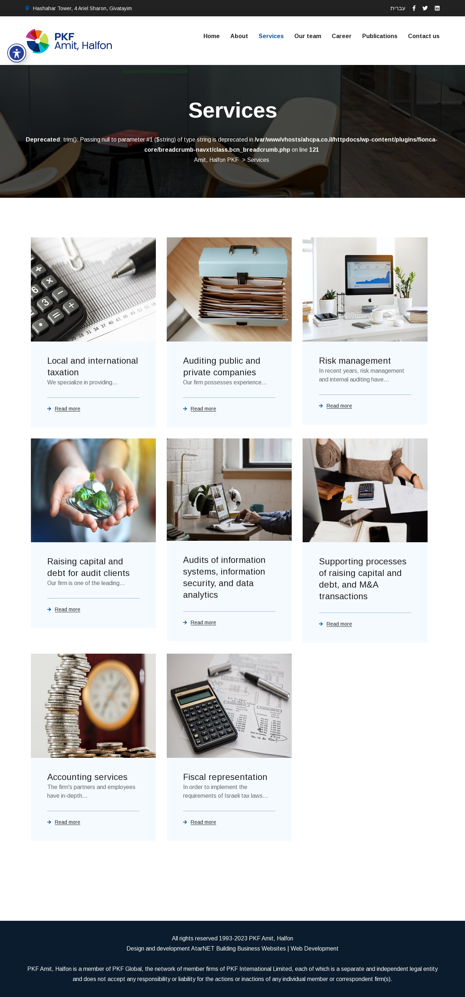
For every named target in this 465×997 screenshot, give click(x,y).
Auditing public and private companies (221, 366)
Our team (307, 36)
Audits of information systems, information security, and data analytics (224, 577)
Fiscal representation (225, 777)
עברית (398, 8)
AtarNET (203, 948)
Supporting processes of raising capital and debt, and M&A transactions (363, 578)
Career (342, 36)
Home (211, 36)
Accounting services (87, 777)
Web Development (315, 948)
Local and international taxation (92, 366)
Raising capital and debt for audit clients (88, 567)
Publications (379, 36)
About (239, 36)
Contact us (424, 36)
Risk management (355, 360)
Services (271, 36)
